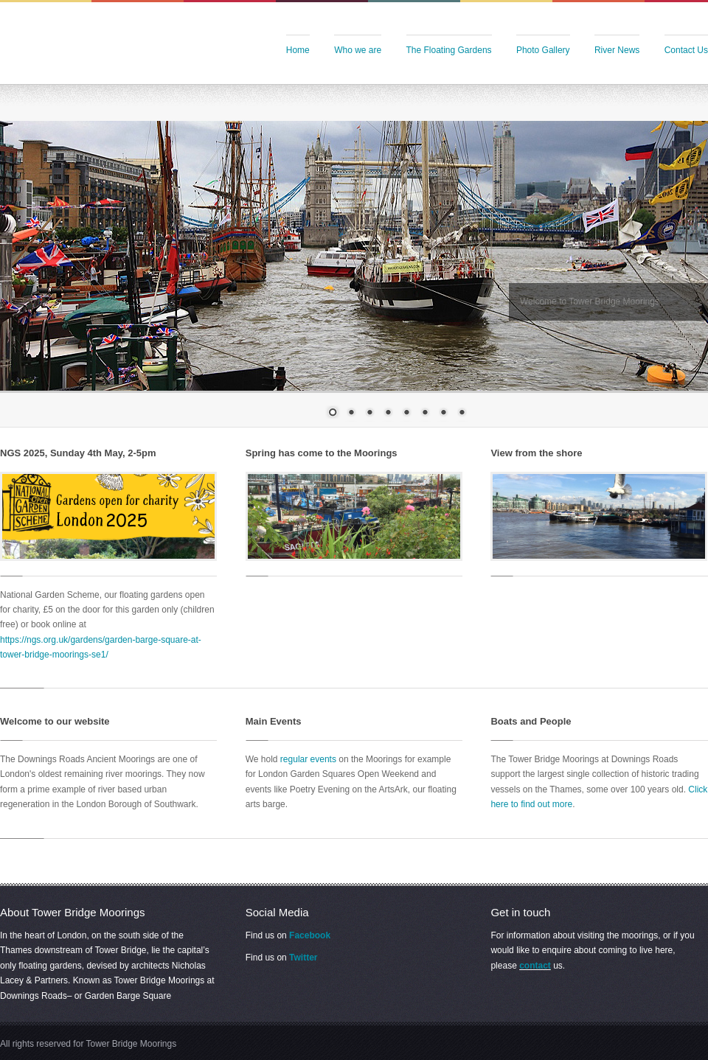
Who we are (357, 50)
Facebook (309, 935)
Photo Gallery (543, 50)
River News (616, 50)
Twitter (303, 957)
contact (535, 965)
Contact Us (686, 50)
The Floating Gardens (449, 50)
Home (298, 50)
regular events (308, 759)
